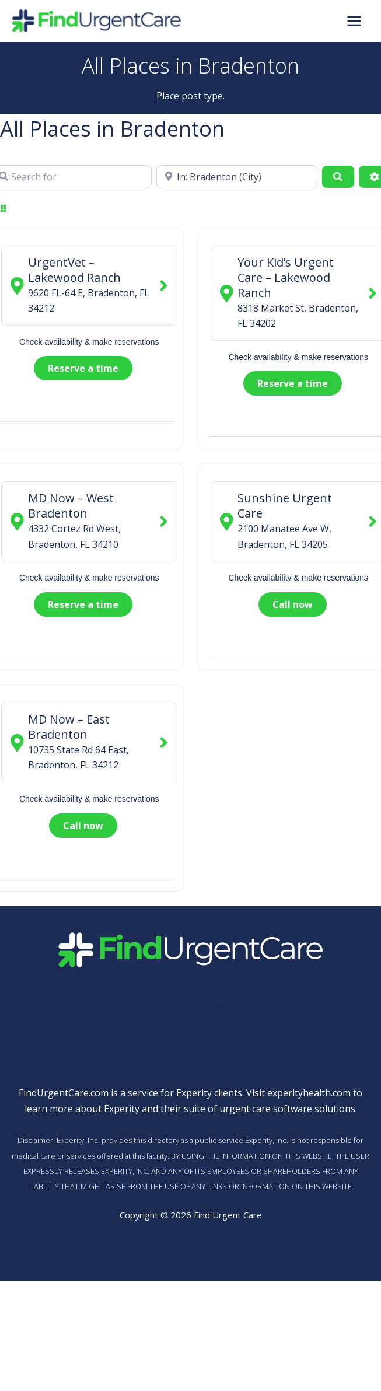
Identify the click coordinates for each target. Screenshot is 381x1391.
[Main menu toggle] (354, 21)
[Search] (338, 177)
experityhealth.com (309, 1094)
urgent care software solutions (287, 1109)
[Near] (236, 177)
